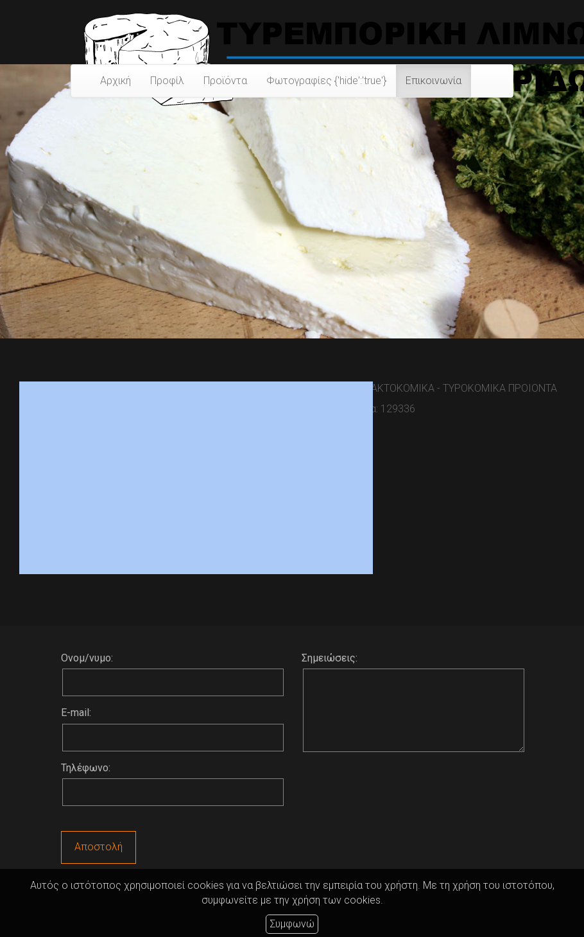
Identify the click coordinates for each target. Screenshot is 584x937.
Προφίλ (167, 80)
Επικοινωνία (433, 80)
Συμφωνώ (292, 924)
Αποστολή (98, 847)
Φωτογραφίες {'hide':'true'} (326, 80)
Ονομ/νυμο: (87, 658)
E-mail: (76, 712)
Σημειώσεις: (329, 658)
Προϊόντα (225, 80)
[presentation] (399, 793)
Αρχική (115, 80)
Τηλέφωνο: (85, 768)
